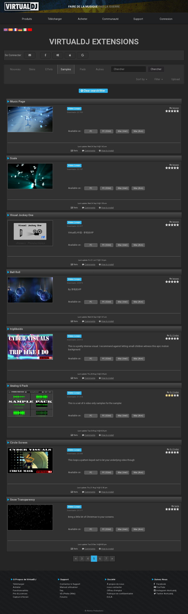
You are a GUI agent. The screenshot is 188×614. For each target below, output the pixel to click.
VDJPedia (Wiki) (67, 593)
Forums (63, 597)
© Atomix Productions (94, 611)
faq (61, 590)
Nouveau (15, 69)
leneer (175, 108)
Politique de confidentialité (120, 593)
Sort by (141, 79)
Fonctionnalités (20, 590)
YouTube (159, 587)
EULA (109, 597)
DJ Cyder (174, 335)
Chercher (156, 69)
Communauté (110, 18)
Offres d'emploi (114, 590)
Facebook (160, 584)
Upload (175, 79)
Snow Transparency (22, 499)
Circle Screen (18, 442)
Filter (159, 79)
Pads (83, 69)
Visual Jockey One (21, 215)
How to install (107, 151)
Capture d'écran (20, 597)
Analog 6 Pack (19, 385)
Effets (49, 69)
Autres (100, 69)
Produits (27, 18)
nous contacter (114, 587)
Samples (66, 69)
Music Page (17, 101)
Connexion (166, 18)
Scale (13, 158)
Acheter (82, 18)
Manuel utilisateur (69, 587)
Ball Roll (15, 272)
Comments (90, 151)
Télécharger (55, 18)
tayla (176, 506)
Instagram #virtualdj (165, 590)
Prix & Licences (20, 593)
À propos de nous (115, 584)
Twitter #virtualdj (163, 593)
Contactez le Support (70, 584)
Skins (32, 69)
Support (138, 18)
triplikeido (16, 329)
